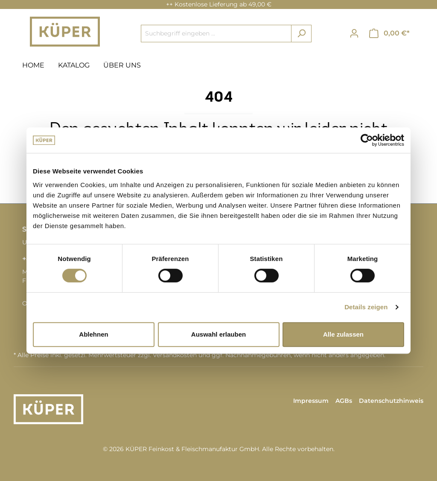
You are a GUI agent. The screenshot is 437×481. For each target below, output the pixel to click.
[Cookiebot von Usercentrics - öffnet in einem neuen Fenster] (366, 140)
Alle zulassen (343, 334)
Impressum (311, 401)
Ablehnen (93, 334)
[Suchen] (301, 33)
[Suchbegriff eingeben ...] (216, 33)
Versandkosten (175, 355)
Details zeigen (365, 307)
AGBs (343, 401)
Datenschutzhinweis (391, 401)
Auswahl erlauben (218, 334)
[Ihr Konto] (354, 33)
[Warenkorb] (389, 33)
